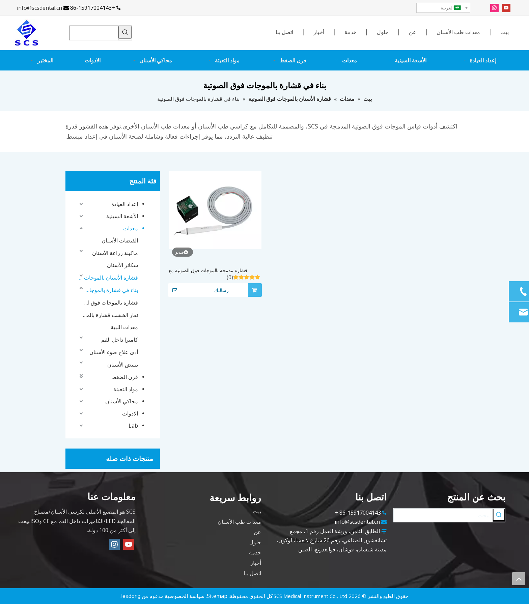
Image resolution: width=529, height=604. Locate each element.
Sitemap (217, 596)
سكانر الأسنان (122, 265)
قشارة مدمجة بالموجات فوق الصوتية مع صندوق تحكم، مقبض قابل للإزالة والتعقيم (209, 270)
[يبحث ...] (443, 515)
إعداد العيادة (124, 204)
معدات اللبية (124, 327)
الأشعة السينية (122, 216)
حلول (383, 32)
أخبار (318, 32)
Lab (133, 425)
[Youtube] (506, 7)
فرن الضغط (124, 377)
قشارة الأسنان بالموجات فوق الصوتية (108, 277)
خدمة (350, 32)
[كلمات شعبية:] (125, 32)
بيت (504, 32)
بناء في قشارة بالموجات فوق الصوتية (110, 290)
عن (412, 32)
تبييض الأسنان (122, 364)
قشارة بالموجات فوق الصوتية (110, 302)
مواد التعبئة (125, 389)
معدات (130, 228)
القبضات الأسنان (120, 240)
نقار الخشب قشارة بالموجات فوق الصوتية (110, 315)
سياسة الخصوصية (184, 596)
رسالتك (198, 290)
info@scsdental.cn (39, 7)
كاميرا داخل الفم (119, 339)
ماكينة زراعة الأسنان (115, 253)
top (518, 578)
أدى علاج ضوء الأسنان (113, 352)
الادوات (130, 413)
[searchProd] (93, 33)
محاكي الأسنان (121, 401)
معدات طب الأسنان (458, 32)
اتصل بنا (284, 32)
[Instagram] (494, 7)
